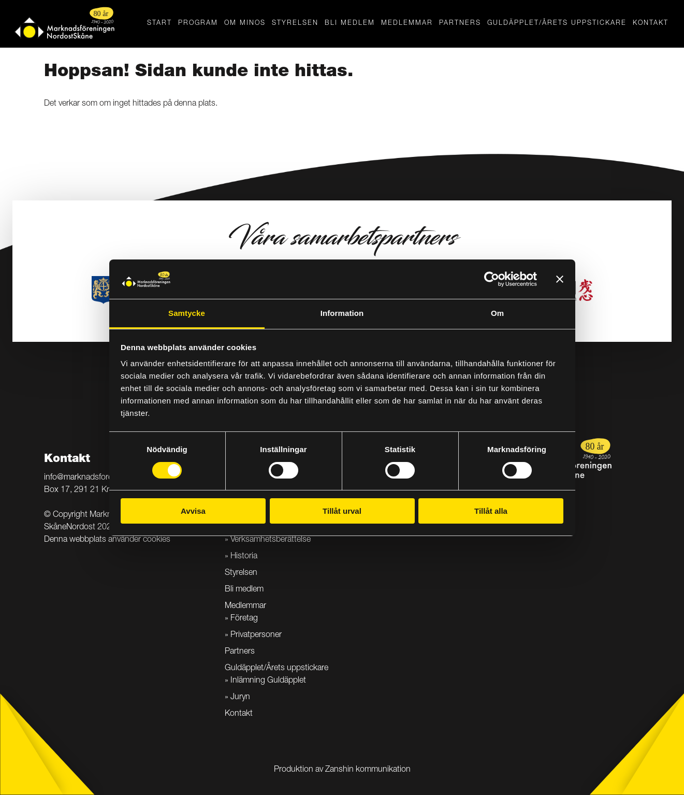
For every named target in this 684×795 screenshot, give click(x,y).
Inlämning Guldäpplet (268, 681)
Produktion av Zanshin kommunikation (342, 770)
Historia (243, 557)
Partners (460, 23)
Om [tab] (497, 313)
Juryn (240, 697)
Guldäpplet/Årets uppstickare (557, 23)
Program (198, 23)
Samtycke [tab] (186, 313)
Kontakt (650, 23)
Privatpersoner (256, 635)
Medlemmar (407, 23)
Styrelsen (295, 23)
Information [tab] (342, 313)
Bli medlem (350, 23)
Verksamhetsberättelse (270, 540)
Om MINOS (245, 23)
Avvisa (193, 511)
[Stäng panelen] (559, 279)
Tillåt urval (342, 511)
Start (159, 23)
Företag (244, 619)
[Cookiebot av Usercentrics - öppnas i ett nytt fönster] (491, 279)
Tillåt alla (490, 511)
